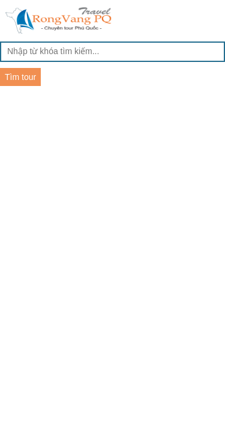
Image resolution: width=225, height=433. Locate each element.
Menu (214, 19)
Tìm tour (20, 77)
